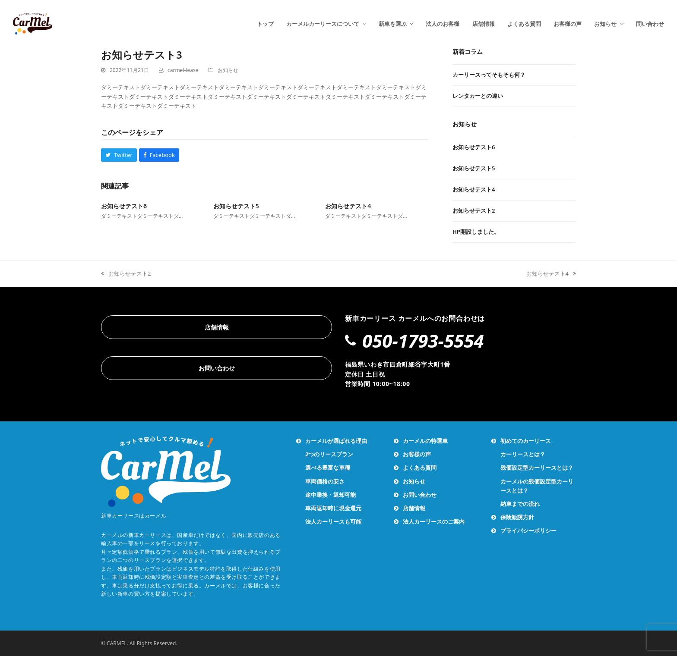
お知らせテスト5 (236, 206)
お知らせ (228, 70)
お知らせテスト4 (348, 206)
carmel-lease (183, 70)
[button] (119, 155)
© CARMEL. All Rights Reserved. (139, 643)
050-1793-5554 (423, 340)
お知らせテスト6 (124, 206)
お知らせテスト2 (126, 273)
